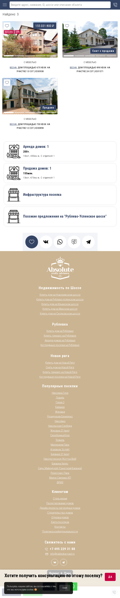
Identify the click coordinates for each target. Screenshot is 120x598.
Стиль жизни (60, 498)
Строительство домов (60, 512)
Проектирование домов (60, 503)
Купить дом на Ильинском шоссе (60, 304)
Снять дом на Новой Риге (60, 367)
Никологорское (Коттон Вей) (60, 459)
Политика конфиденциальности (60, 531)
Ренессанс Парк (60, 473)
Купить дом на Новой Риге (60, 362)
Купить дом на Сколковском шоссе (60, 313)
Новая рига (60, 356)
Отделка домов (60, 517)
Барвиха (60, 407)
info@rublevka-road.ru (59, 553)
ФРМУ (60, 482)
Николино (60, 421)
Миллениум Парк (60, 444)
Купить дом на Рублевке (60, 331)
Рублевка (60, 324)
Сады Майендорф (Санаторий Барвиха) (60, 468)
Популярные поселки (60, 386)
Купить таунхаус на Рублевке (60, 335)
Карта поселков (60, 522)
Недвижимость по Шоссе (60, 288)
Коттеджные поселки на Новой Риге (60, 376)
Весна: (13, 67)
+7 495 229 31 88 (60, 549)
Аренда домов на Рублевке (60, 340)
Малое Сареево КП (60, 477)
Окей (64, 588)
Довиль (60, 397)
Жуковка (60, 411)
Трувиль (60, 440)
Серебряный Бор (60, 435)
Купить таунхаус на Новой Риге (60, 372)
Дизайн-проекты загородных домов (60, 508)
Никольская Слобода (60, 426)
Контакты (60, 526)
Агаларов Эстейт (60, 449)
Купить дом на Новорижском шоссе (60, 294)
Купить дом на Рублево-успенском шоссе (60, 299)
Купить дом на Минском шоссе (60, 309)
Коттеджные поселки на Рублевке (60, 345)
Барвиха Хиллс (60, 463)
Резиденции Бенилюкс (60, 416)
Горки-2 (60, 402)
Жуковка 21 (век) (60, 430)
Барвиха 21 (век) (60, 454)
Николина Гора (60, 393)
